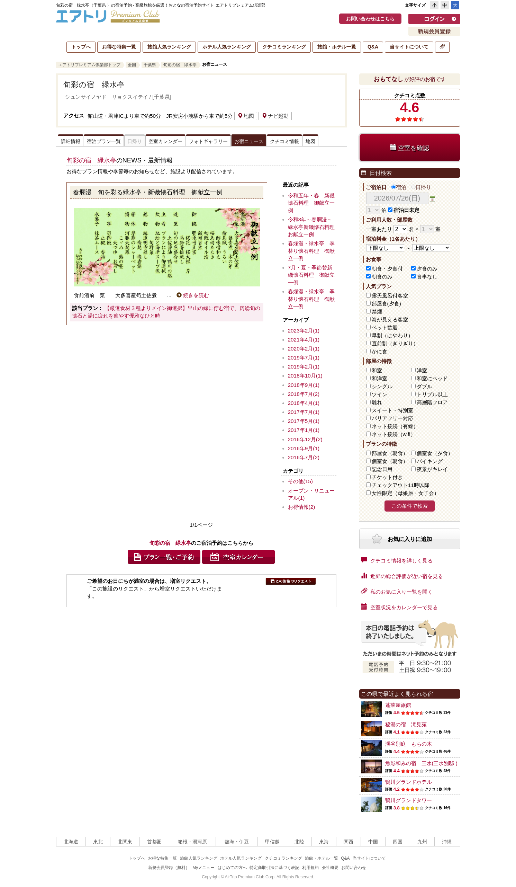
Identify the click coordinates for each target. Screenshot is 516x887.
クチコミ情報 (284, 141)
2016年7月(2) (304, 457)
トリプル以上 (432, 394)
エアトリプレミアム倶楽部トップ (89, 64)
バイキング (430, 461)
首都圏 (154, 841)
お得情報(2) (301, 507)
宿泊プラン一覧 (104, 141)
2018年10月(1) (305, 376)
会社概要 (330, 867)
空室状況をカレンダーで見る (399, 606)
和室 (377, 370)
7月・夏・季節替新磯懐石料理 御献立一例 (311, 275)
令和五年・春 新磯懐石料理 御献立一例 (311, 203)
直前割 (395, 343)
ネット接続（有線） (395, 426)
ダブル (424, 386)
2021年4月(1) (304, 340)
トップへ (81, 47)
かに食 (379, 351)
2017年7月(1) (304, 412)
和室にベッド (432, 378)
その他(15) (300, 481)
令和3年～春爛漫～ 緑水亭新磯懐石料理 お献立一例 (314, 226)
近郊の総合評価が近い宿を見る (402, 575)
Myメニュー (203, 867)
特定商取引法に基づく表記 (274, 867)
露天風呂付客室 (390, 296)
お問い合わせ (353, 867)
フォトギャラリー (208, 141)
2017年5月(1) (304, 421)
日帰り (421, 187)
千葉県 (150, 64)
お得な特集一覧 (119, 47)
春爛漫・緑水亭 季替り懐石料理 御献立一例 (311, 250)
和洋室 (379, 378)
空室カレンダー (165, 141)
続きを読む (192, 295)
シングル (382, 386)
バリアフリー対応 (392, 418)
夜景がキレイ (432, 469)
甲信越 (272, 841)
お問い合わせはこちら (370, 18)
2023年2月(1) (304, 331)
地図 (245, 116)
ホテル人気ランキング (226, 47)
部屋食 (390, 453)
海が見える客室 (390, 319)
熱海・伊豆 (237, 841)
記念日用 (382, 469)
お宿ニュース (248, 141)
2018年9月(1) (304, 385)
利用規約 (310, 867)
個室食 (435, 453)
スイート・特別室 (392, 410)
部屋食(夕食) (386, 304)
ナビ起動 (275, 116)
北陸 (299, 841)
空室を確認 (409, 147)
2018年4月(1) (304, 403)
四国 (397, 841)
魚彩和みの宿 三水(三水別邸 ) (421, 763)
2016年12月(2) (305, 439)
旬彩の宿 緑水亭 (180, 64)
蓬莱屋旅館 (398, 705)
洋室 (422, 370)
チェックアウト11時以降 (400, 485)
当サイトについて (409, 47)
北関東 (125, 841)
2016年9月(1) (304, 448)
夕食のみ (427, 269)
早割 (392, 335)
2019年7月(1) (304, 358)
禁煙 (377, 311)
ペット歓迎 (385, 327)
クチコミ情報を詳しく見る (397, 560)
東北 (98, 841)
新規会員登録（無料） (169, 867)
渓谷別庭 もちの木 (408, 744)
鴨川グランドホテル (408, 782)
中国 (373, 841)
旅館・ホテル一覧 (336, 47)
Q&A (373, 47)
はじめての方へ (232, 867)
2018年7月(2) (304, 394)
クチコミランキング (284, 47)
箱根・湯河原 (192, 841)
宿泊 (398, 187)
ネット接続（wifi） (394, 434)
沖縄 (447, 841)
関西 (348, 841)
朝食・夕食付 (387, 269)
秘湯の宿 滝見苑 (406, 724)
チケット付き (387, 477)
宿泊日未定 (403, 210)
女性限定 (405, 493)
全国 (132, 64)
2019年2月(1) (304, 367)
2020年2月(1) (304, 349)
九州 (422, 841)
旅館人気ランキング (169, 47)
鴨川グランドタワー (408, 800)
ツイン (379, 394)
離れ (377, 402)
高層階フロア (432, 402)
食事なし (427, 277)
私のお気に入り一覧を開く (397, 591)
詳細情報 (70, 141)
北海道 (71, 841)
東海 (324, 841)
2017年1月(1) (304, 430)
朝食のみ (382, 277)
